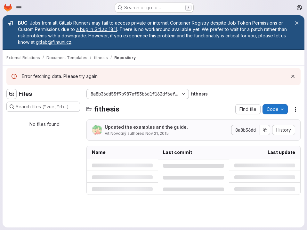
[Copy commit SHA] (265, 130)
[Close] (297, 23)
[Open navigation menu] (19, 8)
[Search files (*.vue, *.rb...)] (43, 107)
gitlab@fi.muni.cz (53, 42)
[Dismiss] (293, 76)
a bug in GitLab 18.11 (96, 29)
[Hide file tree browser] (11, 94)
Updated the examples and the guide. (146, 127)
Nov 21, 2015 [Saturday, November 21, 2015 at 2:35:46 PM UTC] (157, 133)
